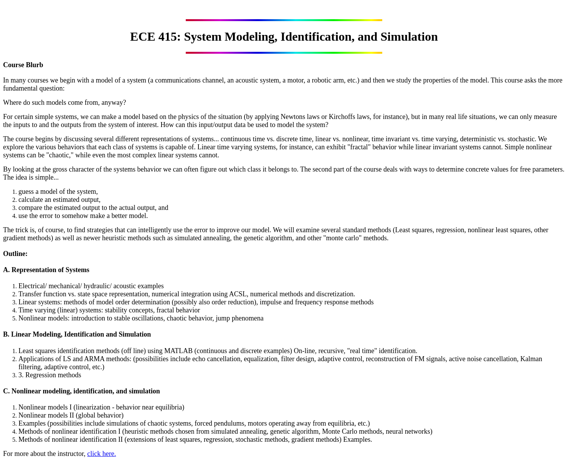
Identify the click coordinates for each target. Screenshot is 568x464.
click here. (101, 453)
